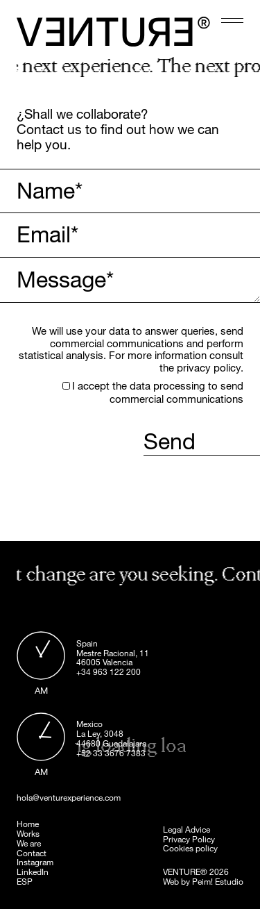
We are (29, 843)
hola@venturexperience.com (69, 798)
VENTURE (181, 871)
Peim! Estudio (217, 881)
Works (28, 833)
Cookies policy (190, 847)
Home (28, 823)
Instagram (35, 861)
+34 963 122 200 (108, 671)
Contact (31, 852)
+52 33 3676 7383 (111, 752)
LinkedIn (33, 871)
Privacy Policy (189, 838)
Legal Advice (186, 829)
